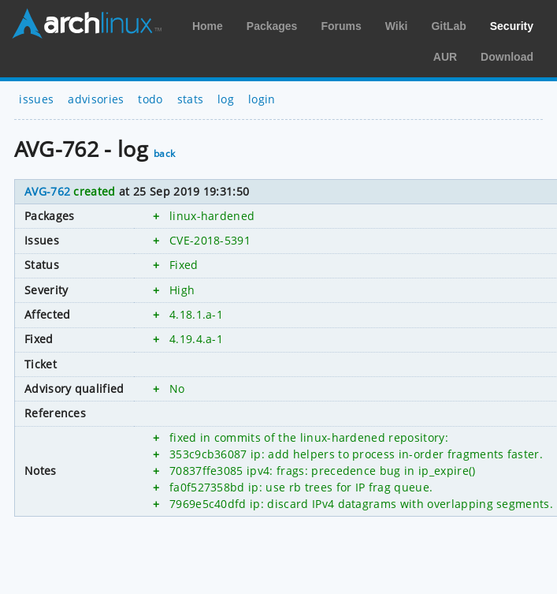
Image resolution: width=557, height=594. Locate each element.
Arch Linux (87, 23)
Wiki (396, 26)
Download (507, 56)
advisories (96, 99)
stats (190, 99)
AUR (445, 56)
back (164, 153)
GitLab (448, 26)
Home (207, 26)
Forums (341, 26)
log (225, 99)
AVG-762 (47, 191)
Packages (272, 26)
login (262, 99)
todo (150, 99)
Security (511, 26)
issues (36, 99)
